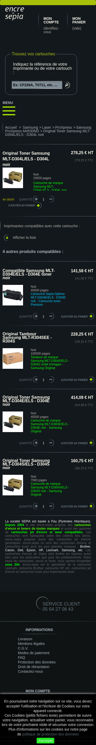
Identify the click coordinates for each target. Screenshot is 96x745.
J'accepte (45, 741)
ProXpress (63, 127)
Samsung (30, 127)
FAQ (21, 657)
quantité (25, 316)
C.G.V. (23, 648)
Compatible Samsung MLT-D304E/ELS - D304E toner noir (29, 274)
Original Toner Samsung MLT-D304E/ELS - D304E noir (26, 401)
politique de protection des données (50, 734)
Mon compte (51, 20)
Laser (46, 127)
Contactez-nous (30, 671)
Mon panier (79, 20)
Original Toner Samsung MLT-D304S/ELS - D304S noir (26, 464)
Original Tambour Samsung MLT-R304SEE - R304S (27, 337)
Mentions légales (31, 644)
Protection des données (37, 662)
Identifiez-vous (51, 30)
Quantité (25, 199)
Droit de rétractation (33, 667)
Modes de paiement (33, 653)
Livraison (25, 639)
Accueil (11, 127)
